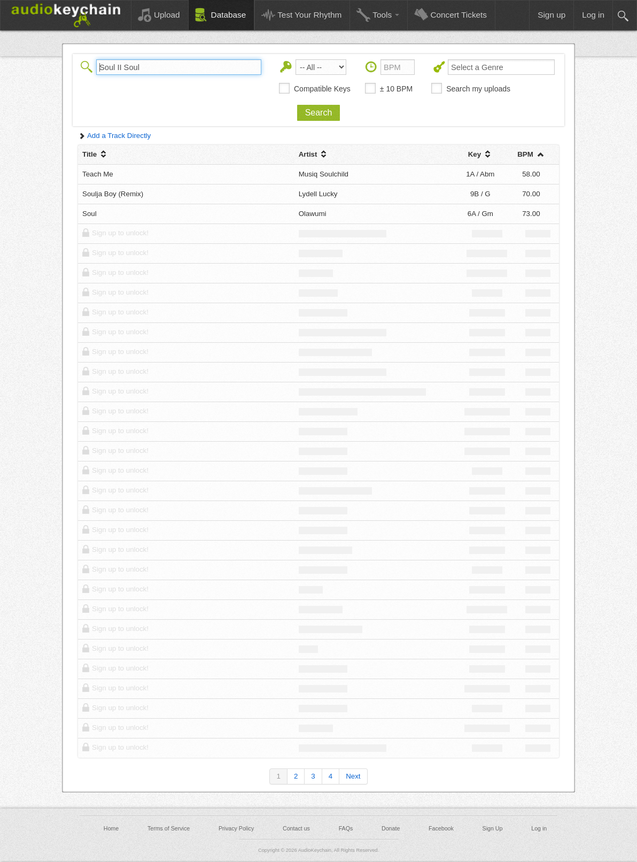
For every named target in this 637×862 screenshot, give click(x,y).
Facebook (441, 828)
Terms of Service (168, 828)
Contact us (296, 828)
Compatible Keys (322, 88)
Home (111, 828)
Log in (539, 828)
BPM (531, 154)
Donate (391, 828)
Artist (314, 154)
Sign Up (493, 828)
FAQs (346, 828)
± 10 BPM (396, 88)
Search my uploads (478, 88)
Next (353, 776)
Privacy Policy (236, 828)
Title (95, 154)
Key (480, 154)
